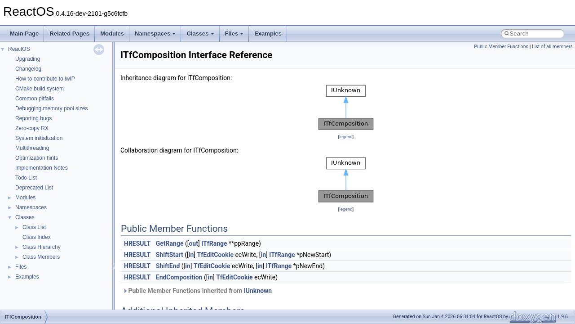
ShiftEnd (168, 266)
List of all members (552, 47)
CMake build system (39, 89)
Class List (34, 227)
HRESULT (137, 243)
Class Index (36, 237)
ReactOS (19, 49)
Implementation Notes (41, 168)
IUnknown (258, 290)
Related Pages (69, 33)
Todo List (26, 178)
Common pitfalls (34, 98)
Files (234, 33)
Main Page (24, 33)
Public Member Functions (501, 47)
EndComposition (179, 277)
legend (345, 136)
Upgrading (27, 59)
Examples (268, 33)
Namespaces (155, 33)
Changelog (28, 69)
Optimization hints (36, 158)
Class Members (41, 257)
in (191, 254)
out (193, 243)
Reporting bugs (33, 118)
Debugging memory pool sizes (51, 108)
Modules (112, 33)
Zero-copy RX (32, 128)
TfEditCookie (215, 254)
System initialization (38, 138)
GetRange (170, 243)
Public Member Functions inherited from (197, 290)
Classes (200, 33)
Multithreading (32, 148)
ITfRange (214, 243)
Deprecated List (34, 187)
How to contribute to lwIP (45, 79)
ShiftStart (169, 254)
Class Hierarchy (41, 247)
